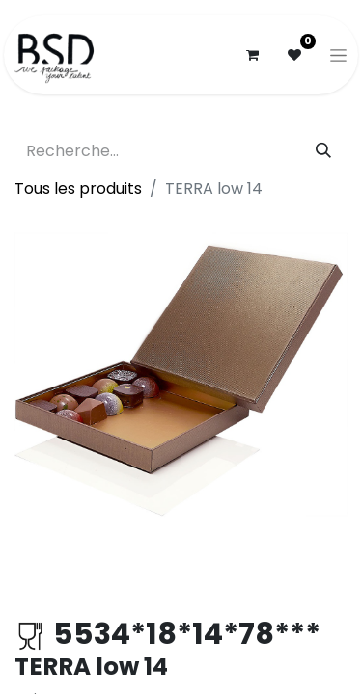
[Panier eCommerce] (252, 55)
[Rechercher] (323, 151)
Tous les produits (78, 188)
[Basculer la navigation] (338, 55)
